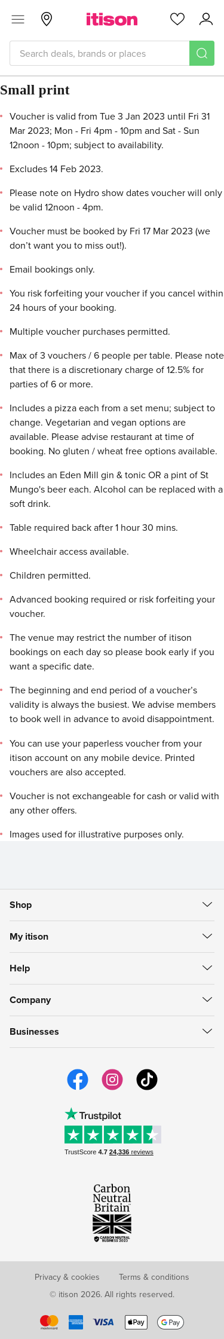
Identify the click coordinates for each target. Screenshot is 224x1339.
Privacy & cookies (67, 1277)
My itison (29, 936)
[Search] (201, 53)
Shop (21, 905)
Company (30, 1000)
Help (20, 968)
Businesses (34, 1031)
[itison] (112, 19)
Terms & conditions (154, 1277)
